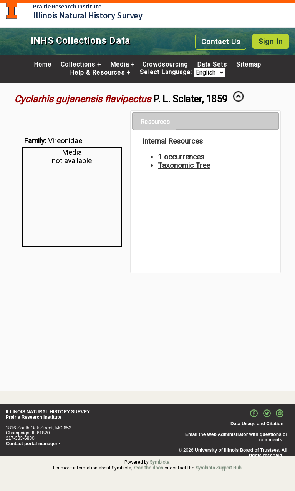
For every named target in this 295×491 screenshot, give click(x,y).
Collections (78, 64)
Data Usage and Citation (256, 423)
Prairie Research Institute (67, 6)
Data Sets (212, 64)
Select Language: (167, 72)
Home (42, 64)
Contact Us (220, 41)
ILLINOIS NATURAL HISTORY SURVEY (48, 411)
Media (119, 64)
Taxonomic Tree (184, 165)
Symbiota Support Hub (218, 468)
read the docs (148, 468)
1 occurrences (181, 156)
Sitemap (248, 64)
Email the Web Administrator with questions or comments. (236, 437)
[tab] (155, 122)
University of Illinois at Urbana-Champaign (11, 11)
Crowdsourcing (165, 64)
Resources (155, 121)
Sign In (271, 41)
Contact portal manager (32, 443)
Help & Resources (97, 72)
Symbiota (159, 462)
